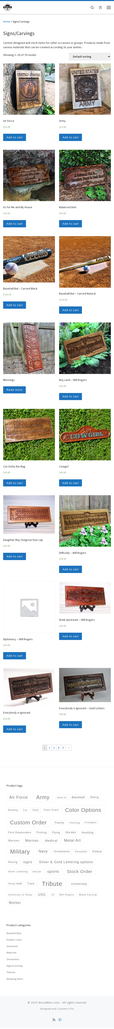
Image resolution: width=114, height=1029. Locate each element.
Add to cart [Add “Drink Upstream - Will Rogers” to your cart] (70, 637)
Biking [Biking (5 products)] (95, 798)
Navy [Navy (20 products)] (43, 852)
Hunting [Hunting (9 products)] (88, 833)
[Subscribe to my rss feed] (54, 1021)
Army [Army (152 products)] (43, 798)
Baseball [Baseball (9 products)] (78, 798)
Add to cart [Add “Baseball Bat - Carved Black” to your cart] (14, 305)
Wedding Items (14, 979)
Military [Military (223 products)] (20, 852)
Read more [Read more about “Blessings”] (14, 390)
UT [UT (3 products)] (53, 895)
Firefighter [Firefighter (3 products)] (91, 823)
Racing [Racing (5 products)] (12, 863)
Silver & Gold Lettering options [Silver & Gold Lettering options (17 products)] (66, 863)
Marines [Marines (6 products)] (13, 841)
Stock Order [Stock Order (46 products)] (79, 872)
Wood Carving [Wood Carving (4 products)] (88, 895)
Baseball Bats (13, 934)
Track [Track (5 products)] (30, 884)
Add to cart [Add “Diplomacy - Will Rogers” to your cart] (14, 656)
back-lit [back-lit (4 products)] (62, 798)
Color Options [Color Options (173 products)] (83, 811)
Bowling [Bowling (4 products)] (13, 811)
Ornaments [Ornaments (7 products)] (62, 852)
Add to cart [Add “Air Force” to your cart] (14, 137)
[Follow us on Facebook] (60, 1021)
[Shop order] (90, 56)
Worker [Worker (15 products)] (15, 904)
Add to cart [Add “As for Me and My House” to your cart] (14, 223)
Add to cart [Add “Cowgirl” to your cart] (70, 483)
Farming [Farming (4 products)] (75, 823)
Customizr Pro (65, 1009)
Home (6, 21)
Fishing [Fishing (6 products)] (41, 833)
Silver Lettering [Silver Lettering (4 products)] (18, 872)
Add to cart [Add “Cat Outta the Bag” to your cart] (14, 483)
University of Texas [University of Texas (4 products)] (20, 895)
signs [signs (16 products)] (27, 863)
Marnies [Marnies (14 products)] (32, 842)
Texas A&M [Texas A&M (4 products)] (15, 884)
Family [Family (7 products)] (59, 823)
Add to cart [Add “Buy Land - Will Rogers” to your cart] (70, 397)
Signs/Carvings (14, 966)
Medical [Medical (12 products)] (51, 841)
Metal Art (11, 953)
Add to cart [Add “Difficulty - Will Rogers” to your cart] (70, 570)
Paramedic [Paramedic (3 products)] (81, 852)
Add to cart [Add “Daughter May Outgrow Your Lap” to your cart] (14, 557)
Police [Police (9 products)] (97, 852)
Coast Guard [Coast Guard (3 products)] (51, 811)
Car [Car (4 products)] (25, 811)
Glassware (12, 947)
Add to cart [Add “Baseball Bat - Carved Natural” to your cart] (70, 310)
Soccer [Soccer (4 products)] (36, 872)
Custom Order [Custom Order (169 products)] (28, 824)
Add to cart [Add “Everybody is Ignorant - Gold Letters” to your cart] (70, 725)
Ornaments (12, 960)
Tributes (10, 973)
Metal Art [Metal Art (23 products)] (72, 842)
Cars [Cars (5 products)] (35, 811)
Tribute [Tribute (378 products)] (52, 884)
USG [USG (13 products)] (42, 896)
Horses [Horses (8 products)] (70, 833)
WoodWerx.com (49, 1003)
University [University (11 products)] (79, 885)
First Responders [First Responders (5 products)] (19, 833)
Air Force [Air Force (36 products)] (18, 798)
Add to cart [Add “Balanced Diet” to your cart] (70, 223)
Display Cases (14, 940)
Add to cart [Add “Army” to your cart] (70, 137)
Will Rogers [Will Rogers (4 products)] (66, 895)
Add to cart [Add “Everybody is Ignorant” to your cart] (14, 730)
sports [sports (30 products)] (53, 872)
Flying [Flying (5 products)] (56, 833)
